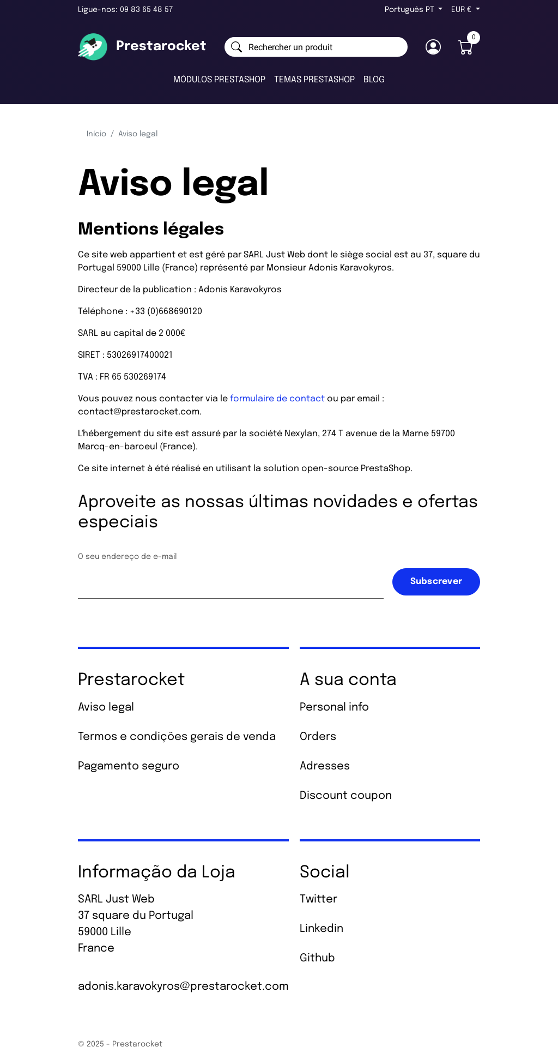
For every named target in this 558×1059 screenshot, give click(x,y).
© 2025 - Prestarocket (120, 1044)
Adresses (325, 766)
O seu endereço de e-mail (127, 557)
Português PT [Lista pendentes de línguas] (410, 10)
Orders (318, 737)
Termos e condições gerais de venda (177, 737)
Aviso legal (106, 707)
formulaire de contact (277, 399)
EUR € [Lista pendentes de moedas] (462, 10)
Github (317, 958)
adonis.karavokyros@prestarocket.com (183, 986)
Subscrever (436, 581)
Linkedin (321, 929)
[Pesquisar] (316, 47)
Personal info (334, 707)
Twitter (318, 899)
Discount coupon (346, 796)
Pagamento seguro (128, 766)
